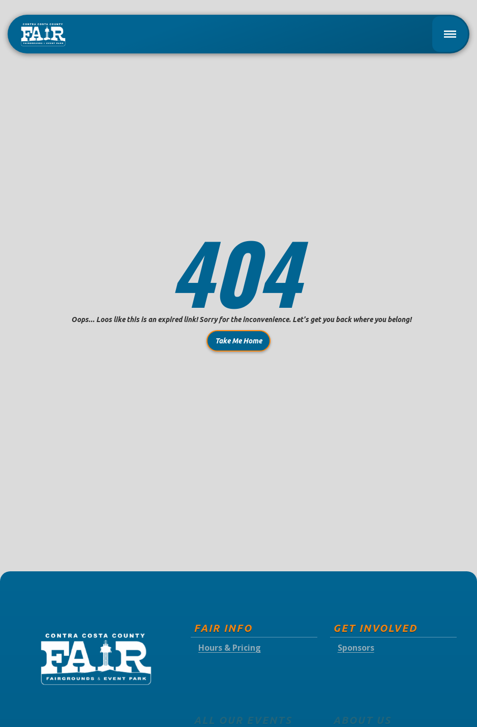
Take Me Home (238, 341)
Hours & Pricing (229, 648)
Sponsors (356, 648)
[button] (450, 34)
